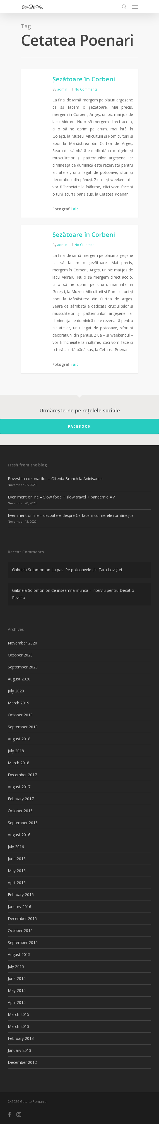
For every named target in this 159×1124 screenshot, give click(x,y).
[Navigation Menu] (135, 6)
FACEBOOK (79, 426)
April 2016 (17, 882)
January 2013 (19, 1050)
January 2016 (19, 906)
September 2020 (23, 667)
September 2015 (23, 942)
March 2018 (18, 762)
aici (76, 208)
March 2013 (18, 1026)
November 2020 (22, 643)
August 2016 (19, 834)
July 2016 (16, 846)
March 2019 (18, 702)
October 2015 (20, 930)
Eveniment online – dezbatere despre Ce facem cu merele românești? (70, 515)
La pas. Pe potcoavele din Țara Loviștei (86, 569)
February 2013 (21, 1038)
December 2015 (22, 918)
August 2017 (19, 786)
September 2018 (23, 726)
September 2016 (23, 822)
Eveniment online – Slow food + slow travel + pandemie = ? (61, 497)
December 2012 (22, 1062)
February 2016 (21, 894)
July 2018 (16, 750)
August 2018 (19, 738)
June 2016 (17, 858)
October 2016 (20, 810)
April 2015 (17, 1002)
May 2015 (17, 990)
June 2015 (17, 978)
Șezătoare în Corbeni (83, 79)
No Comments (85, 89)
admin (62, 89)
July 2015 (16, 966)
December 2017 (22, 774)
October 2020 (20, 655)
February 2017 (21, 798)
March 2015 (18, 1014)
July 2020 (16, 691)
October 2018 (20, 714)
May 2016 (17, 870)
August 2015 (19, 954)
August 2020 (19, 679)
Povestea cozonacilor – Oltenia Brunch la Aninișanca (55, 478)
